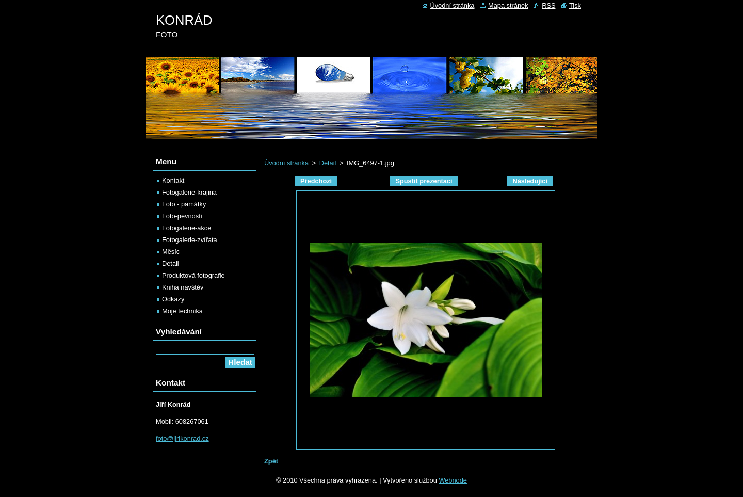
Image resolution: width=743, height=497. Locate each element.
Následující (529, 181)
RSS (548, 5)
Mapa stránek (508, 5)
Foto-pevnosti (182, 216)
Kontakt (173, 180)
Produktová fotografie (193, 275)
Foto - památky (184, 204)
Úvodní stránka (286, 163)
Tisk (575, 5)
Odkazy (173, 299)
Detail (327, 163)
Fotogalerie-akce (186, 228)
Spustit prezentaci (423, 181)
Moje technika (182, 311)
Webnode (453, 480)
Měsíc (171, 251)
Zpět (271, 461)
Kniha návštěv (182, 287)
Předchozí (316, 181)
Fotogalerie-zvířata (189, 240)
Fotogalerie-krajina (189, 192)
